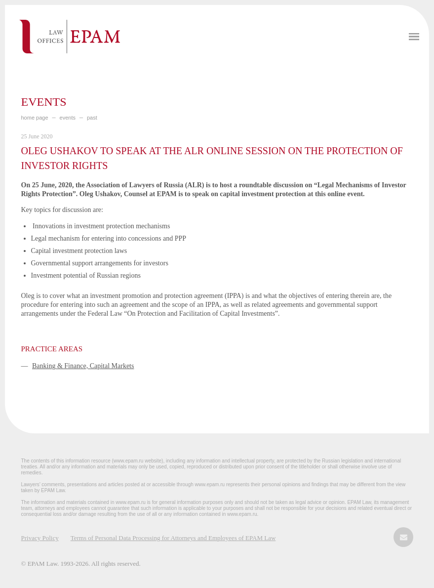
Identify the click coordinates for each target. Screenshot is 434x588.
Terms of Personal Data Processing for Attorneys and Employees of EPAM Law (173, 538)
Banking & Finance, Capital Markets (83, 366)
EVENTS (68, 118)
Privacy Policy (40, 538)
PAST (92, 118)
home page (34, 118)
